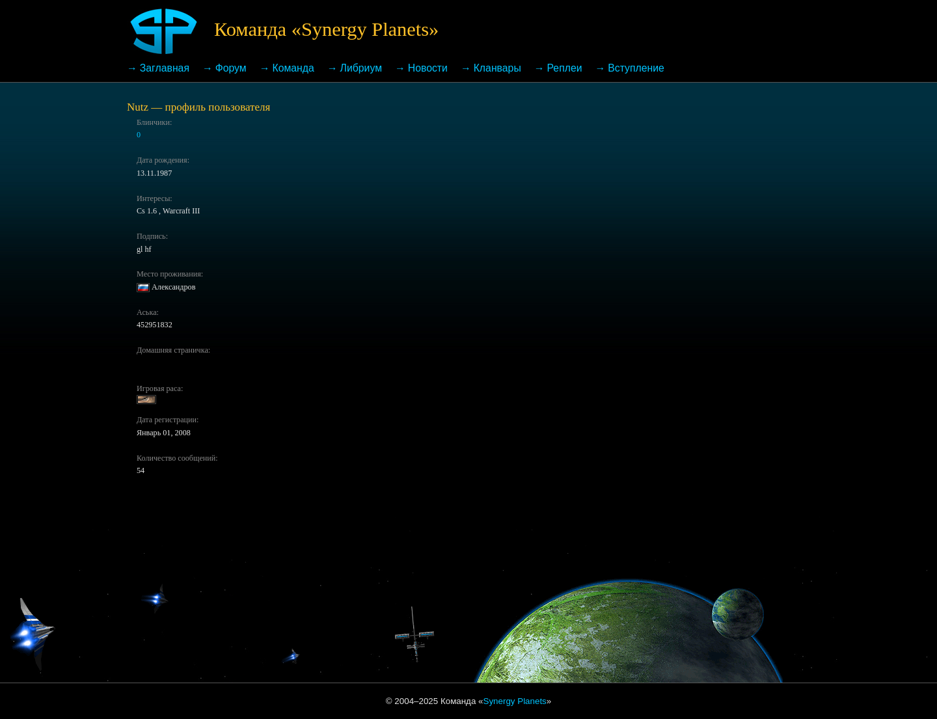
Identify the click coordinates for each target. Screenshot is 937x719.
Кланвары (497, 68)
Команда (293, 68)
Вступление (636, 68)
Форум (231, 68)
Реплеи (564, 68)
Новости (428, 68)
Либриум (361, 68)
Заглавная (164, 68)
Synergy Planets (515, 701)
